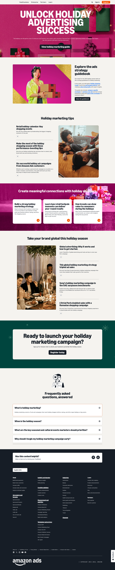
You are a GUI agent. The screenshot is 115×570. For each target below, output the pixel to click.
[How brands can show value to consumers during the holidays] (88, 211)
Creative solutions (43, 488)
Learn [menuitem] (89, 478)
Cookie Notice (54, 549)
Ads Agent (40, 539)
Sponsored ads (16, 499)
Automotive (65, 480)
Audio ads (15, 512)
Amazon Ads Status (65, 549)
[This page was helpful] (98, 458)
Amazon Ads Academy (93, 480)
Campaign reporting (42, 512)
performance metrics (91, 85)
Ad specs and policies (92, 487)
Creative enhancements (43, 490)
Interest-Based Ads (44, 549)
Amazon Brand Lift (42, 507)
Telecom (65, 507)
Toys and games (66, 510)
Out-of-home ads (17, 514)
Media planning (41, 482)
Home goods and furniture (69, 500)
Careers (74, 549)
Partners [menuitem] (90, 498)
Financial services (67, 492)
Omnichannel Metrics (43, 514)
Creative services (42, 492)
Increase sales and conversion (20, 487)
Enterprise (34, 2)
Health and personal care (68, 497)
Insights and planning (44, 478)
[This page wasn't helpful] (93, 458)
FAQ (88, 490)
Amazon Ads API (41, 529)
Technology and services (45, 522)
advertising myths (85, 87)
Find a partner (91, 500)
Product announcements (93, 482)
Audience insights (42, 480)
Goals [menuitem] (14, 478)
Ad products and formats (17, 496)
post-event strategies (93, 93)
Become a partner (92, 502)
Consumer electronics (68, 485)
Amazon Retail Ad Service (44, 534)
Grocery (64, 495)
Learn (50, 2)
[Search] (92, 2)
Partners (43, 2)
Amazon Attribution (42, 504)
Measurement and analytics (43, 501)
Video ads (15, 509)
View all (14, 517)
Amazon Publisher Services (44, 532)
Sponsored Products (17, 502)
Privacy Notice (34, 549)
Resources (90, 485)
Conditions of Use (24, 549)
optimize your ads (87, 92)
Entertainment (66, 487)
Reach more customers (18, 482)
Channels (65, 518)
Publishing (65, 505)
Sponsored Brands (17, 504)
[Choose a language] (20, 470)
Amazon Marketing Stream (44, 509)
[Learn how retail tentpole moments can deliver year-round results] (57, 211)
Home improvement (67, 502)
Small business (24, 2)
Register (106, 2)
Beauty (64, 482)
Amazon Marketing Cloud (43, 527)
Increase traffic (16, 485)
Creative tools (41, 495)
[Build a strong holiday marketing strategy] (27, 211)
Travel (64, 512)
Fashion (64, 490)
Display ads (15, 507)
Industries (66, 478)
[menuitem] (20, 508)
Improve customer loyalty (19, 490)
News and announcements (94, 492)
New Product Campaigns (43, 537)
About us (15, 549)
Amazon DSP (41, 524)
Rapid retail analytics (42, 517)
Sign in (97, 2)
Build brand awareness (18, 480)
